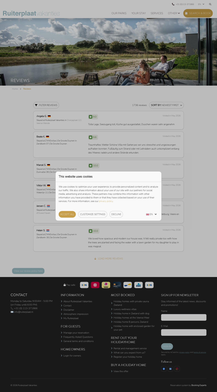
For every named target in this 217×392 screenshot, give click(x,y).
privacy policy (106, 201)
